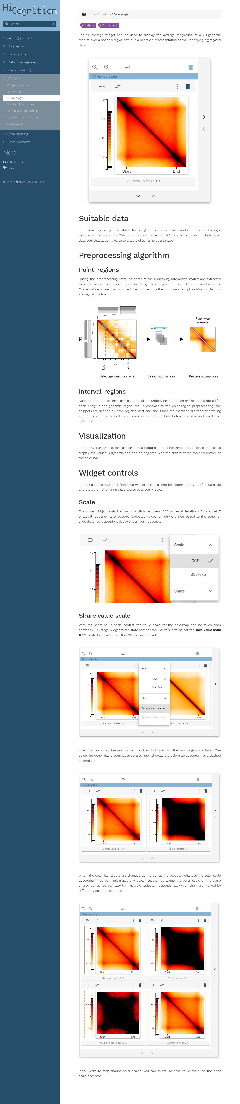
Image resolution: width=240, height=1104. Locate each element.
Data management (21, 62)
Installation (14, 54)
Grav (28, 181)
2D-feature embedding (22, 117)
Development (16, 142)
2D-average (15, 98)
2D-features (109, 25)
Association (15, 123)
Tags (8, 167)
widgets (89, 25)
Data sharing (15, 134)
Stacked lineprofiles (20, 104)
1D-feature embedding (22, 111)
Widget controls (18, 85)
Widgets (12, 78)
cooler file (110, 235)
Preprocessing (17, 70)
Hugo (41, 181)
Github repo (13, 162)
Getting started (17, 38)
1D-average (14, 92)
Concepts (13, 46)
